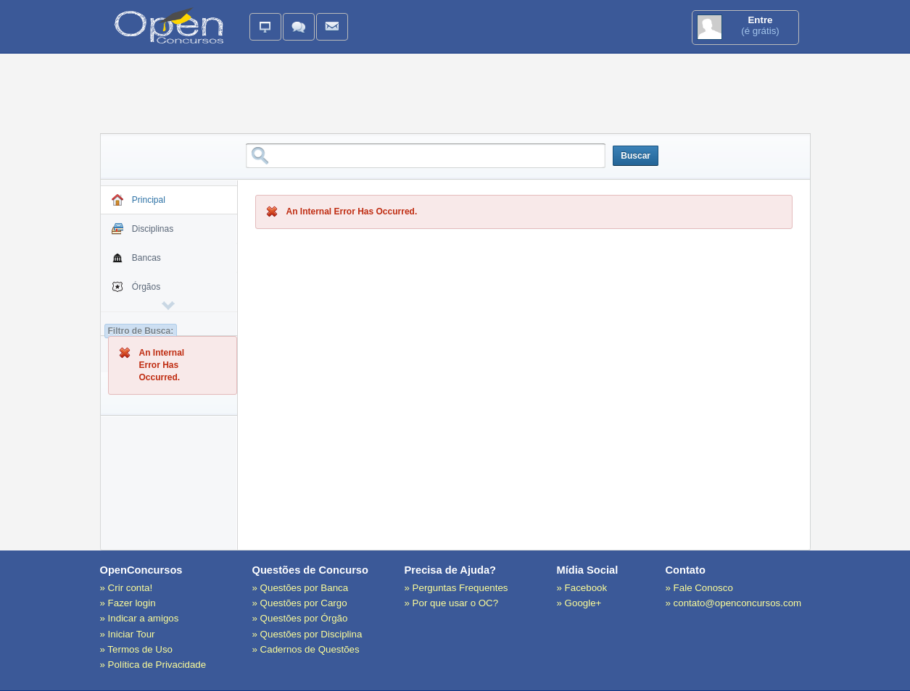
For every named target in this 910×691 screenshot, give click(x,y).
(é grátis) (745, 27)
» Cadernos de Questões (306, 649)
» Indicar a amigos (139, 618)
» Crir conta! (126, 587)
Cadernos (167, 346)
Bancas (136, 259)
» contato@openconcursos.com (734, 603)
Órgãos (136, 288)
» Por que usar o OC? (452, 603)
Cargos (136, 317)
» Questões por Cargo (299, 603)
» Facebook (582, 587)
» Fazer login (128, 603)
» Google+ (579, 603)
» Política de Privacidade (153, 664)
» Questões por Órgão (300, 618)
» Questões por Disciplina (307, 634)
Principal (138, 201)
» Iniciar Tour (127, 634)
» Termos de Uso (136, 649)
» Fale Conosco (699, 587)
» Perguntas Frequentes (456, 587)
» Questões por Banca (300, 587)
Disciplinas (143, 230)
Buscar (635, 156)
